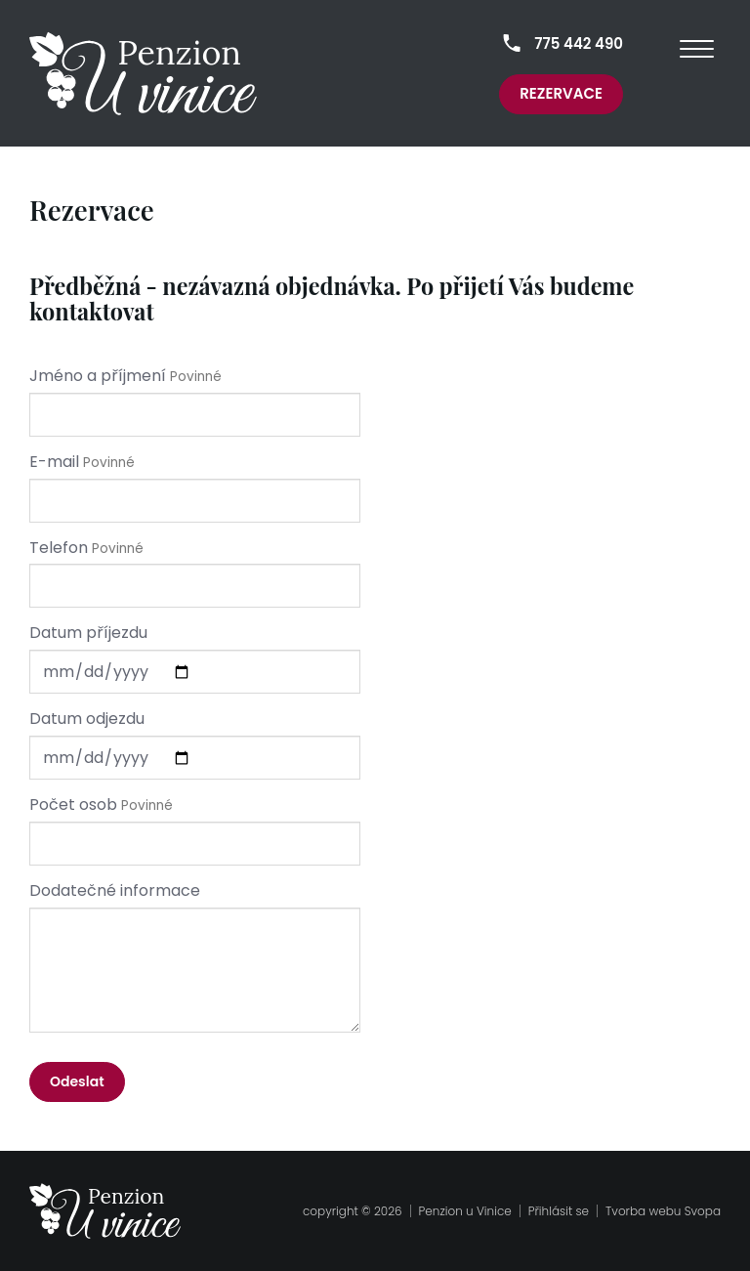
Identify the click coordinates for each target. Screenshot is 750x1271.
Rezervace (561, 93)
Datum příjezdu (88, 633)
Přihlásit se (558, 1211)
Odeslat (77, 1081)
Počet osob (73, 805)
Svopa (703, 1211)
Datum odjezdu (87, 719)
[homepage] (143, 73)
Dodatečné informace (114, 891)
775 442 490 (578, 43)
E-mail (54, 462)
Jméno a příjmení (97, 376)
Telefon (58, 548)
